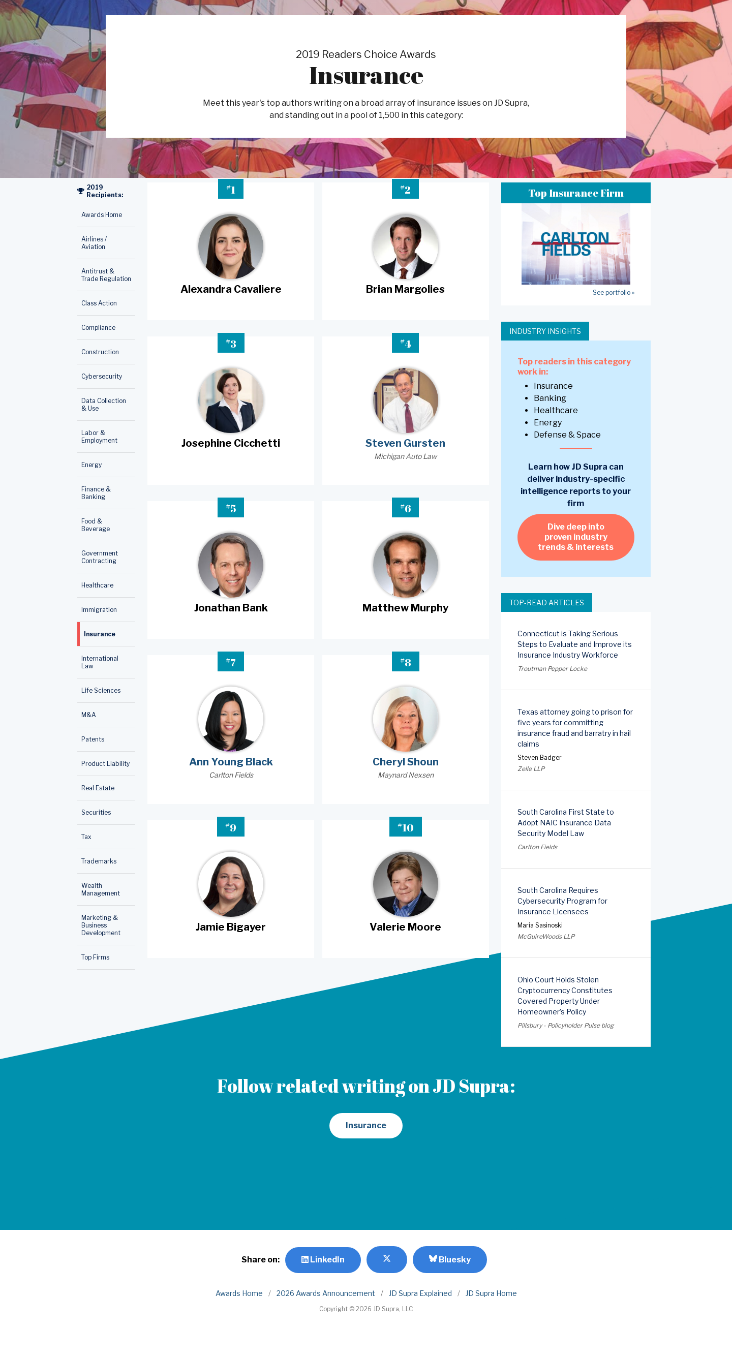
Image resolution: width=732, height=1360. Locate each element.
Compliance (98, 327)
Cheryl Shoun (406, 762)
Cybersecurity (101, 376)
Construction (100, 352)
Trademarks (98, 861)
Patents (92, 739)
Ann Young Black (231, 762)
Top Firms (95, 957)
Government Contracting (99, 557)
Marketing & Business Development (100, 925)
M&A (88, 715)
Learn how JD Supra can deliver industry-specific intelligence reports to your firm (576, 485)
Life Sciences (100, 690)
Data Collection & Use (103, 404)
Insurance (99, 634)
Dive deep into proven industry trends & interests (576, 537)
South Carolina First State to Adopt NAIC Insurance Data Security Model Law (565, 823)
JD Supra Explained (420, 1293)
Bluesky (450, 1259)
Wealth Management (100, 889)
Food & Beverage (95, 525)
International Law (99, 662)
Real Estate (97, 788)
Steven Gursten (405, 443)
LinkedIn (323, 1259)
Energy (91, 465)
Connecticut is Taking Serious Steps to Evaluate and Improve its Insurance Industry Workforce (574, 644)
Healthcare (97, 585)
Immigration (99, 609)
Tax (86, 837)
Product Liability (105, 763)
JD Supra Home (491, 1293)
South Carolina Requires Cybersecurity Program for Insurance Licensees (562, 901)
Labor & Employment (99, 436)
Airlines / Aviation (94, 243)
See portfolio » (613, 292)
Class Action (99, 303)
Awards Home (101, 215)
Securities (96, 812)
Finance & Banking (96, 493)
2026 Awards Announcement (326, 1293)
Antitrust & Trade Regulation (106, 275)
